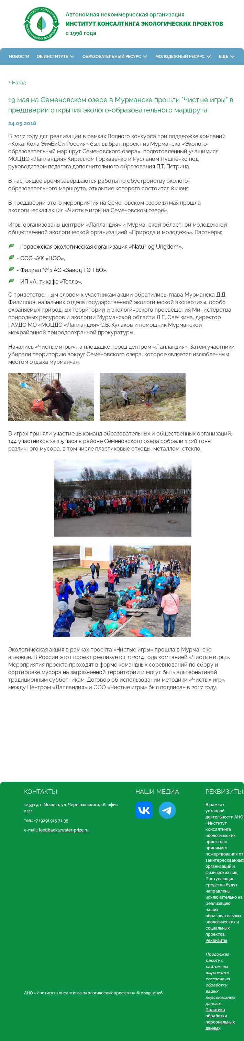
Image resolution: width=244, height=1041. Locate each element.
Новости (19, 56)
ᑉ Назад (17, 82)
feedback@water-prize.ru (63, 830)
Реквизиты (216, 940)
